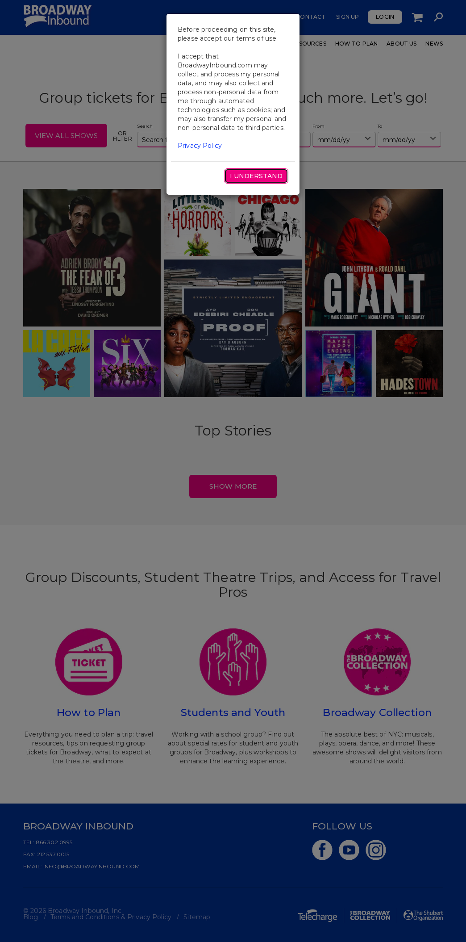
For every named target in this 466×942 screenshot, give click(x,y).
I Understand (256, 176)
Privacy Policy (200, 146)
